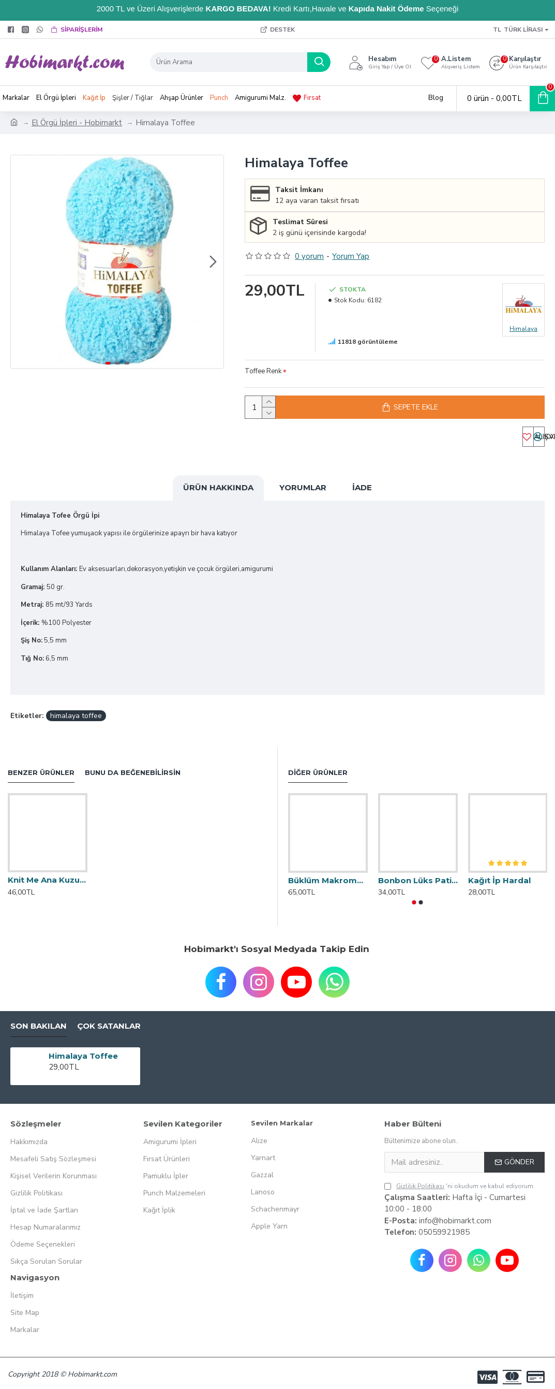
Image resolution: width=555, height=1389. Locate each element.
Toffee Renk (263, 371)
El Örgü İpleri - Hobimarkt (77, 123)
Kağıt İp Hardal (499, 873)
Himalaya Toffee (83, 1049)
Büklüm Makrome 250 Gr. (328, 873)
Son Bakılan (38, 1019)
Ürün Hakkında (218, 493)
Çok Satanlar (109, 1019)
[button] (213, 261)
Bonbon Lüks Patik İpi (418, 873)
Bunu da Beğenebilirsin (133, 765)
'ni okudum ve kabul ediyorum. (459, 1178)
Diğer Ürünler (318, 765)
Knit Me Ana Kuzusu (47, 873)
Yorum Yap (350, 256)
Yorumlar (302, 493)
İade (362, 493)
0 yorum (309, 256)
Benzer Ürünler (41, 765)
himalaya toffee (76, 708)
